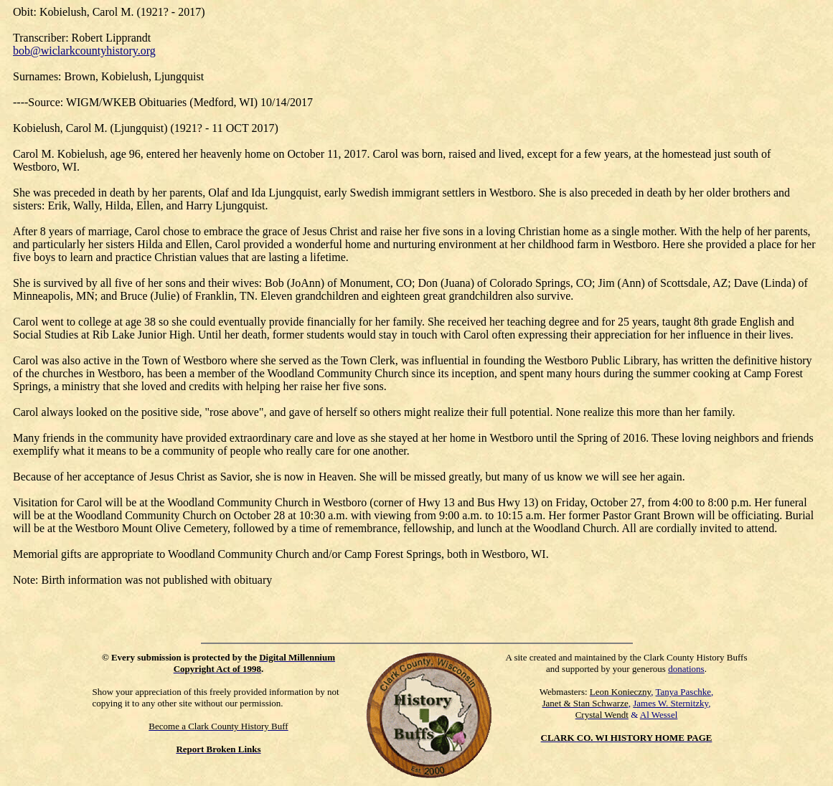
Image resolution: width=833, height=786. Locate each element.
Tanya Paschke (683, 691)
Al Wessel (659, 714)
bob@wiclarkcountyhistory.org (84, 50)
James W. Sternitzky (670, 703)
